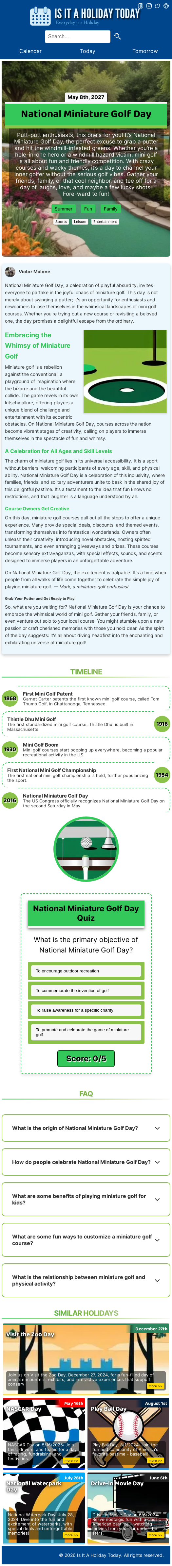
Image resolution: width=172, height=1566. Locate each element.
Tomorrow (145, 51)
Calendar (30, 51)
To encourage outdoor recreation (67, 970)
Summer (63, 208)
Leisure (80, 221)
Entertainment (105, 221)
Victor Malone (34, 271)
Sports (61, 221)
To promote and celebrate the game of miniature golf (82, 1032)
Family (111, 208)
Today (87, 51)
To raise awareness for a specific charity (74, 1010)
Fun (88, 208)
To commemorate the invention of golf (72, 990)
